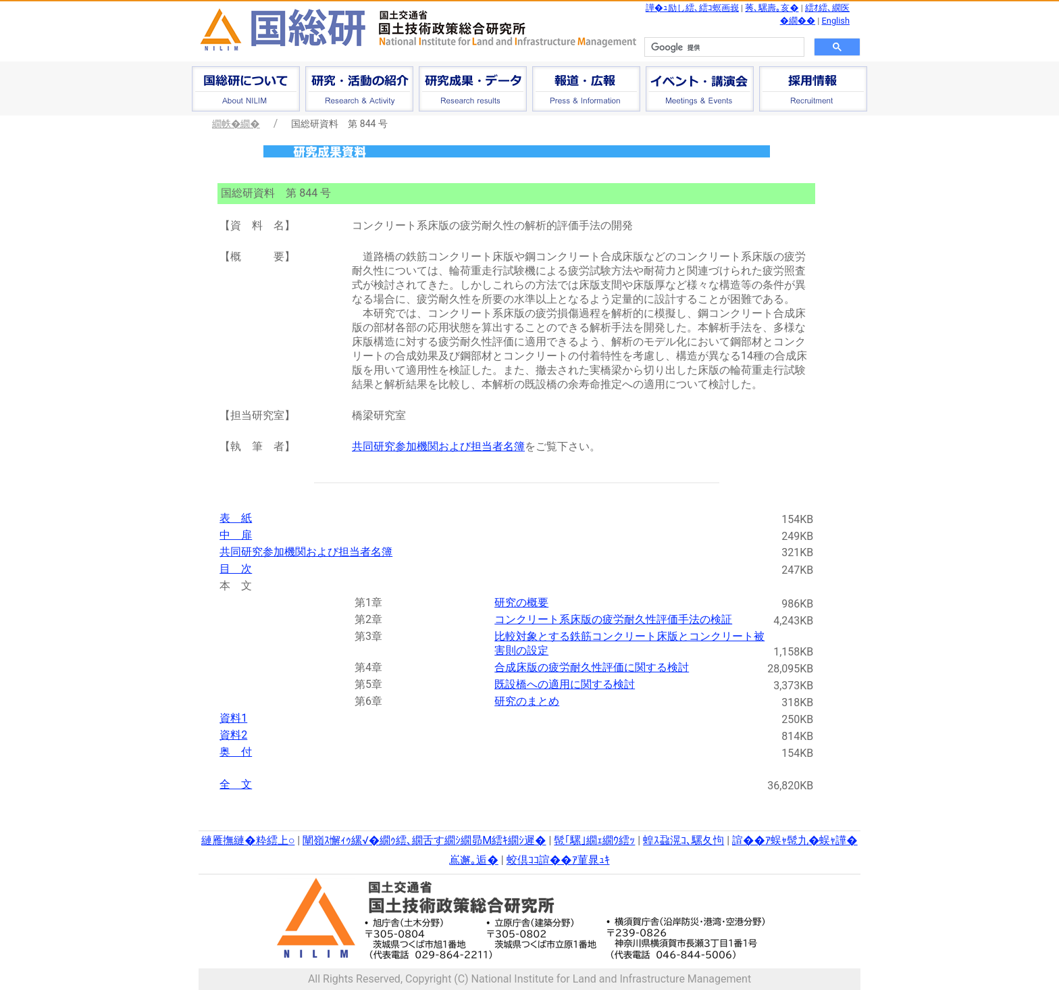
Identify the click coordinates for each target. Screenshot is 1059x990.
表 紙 (235, 518)
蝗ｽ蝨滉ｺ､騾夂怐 (683, 840)
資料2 (233, 734)
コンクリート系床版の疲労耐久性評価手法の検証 (613, 619)
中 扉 (235, 534)
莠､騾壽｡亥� (771, 8)
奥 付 (235, 751)
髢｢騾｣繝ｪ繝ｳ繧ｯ (594, 840)
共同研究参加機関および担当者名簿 (438, 446)
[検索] (723, 47)
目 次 (235, 568)
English (836, 21)
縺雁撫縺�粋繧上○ (247, 840)
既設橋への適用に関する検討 (564, 684)
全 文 (235, 784)
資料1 (233, 718)
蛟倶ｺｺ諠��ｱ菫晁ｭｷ (558, 859)
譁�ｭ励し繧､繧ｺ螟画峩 (692, 8)
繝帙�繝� (236, 123)
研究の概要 (521, 602)
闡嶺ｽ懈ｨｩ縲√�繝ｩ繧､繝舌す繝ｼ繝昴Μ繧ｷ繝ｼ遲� (424, 840)
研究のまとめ (526, 701)
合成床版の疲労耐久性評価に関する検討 (591, 667)
